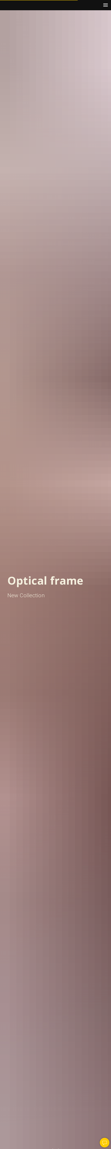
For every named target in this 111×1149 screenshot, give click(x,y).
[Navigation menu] (105, 5)
